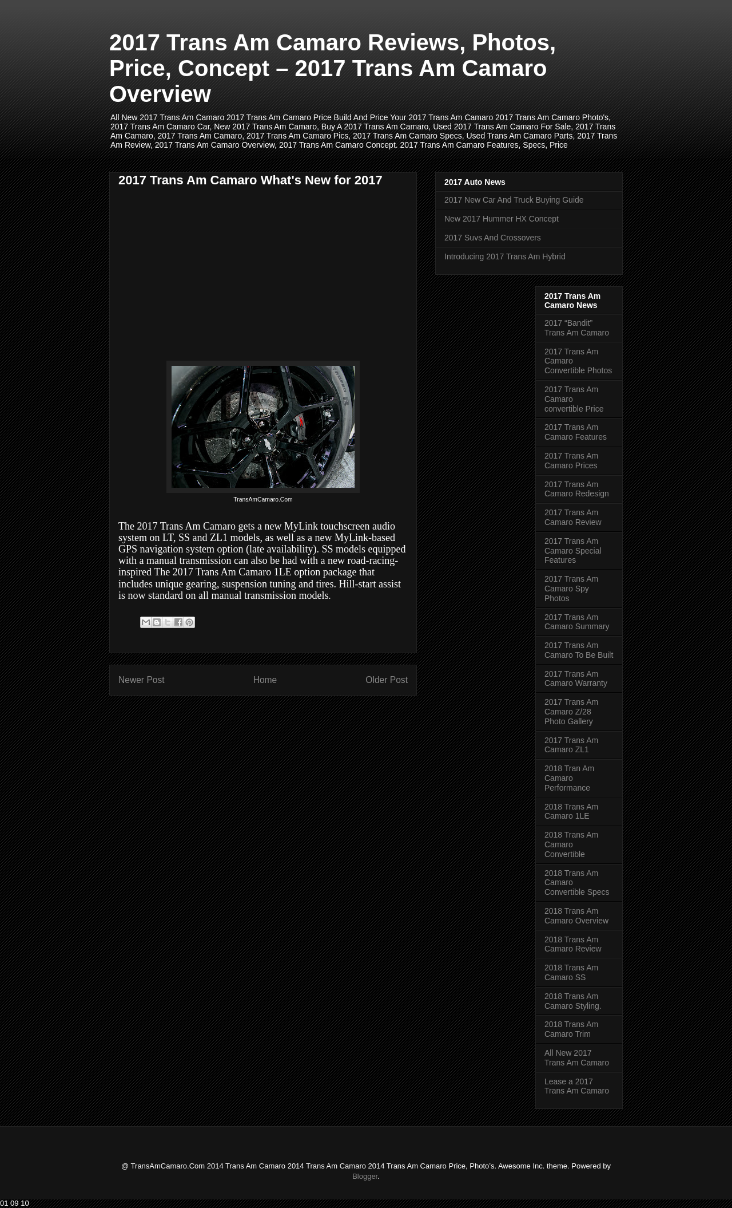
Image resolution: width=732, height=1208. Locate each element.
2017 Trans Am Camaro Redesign (576, 489)
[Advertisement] (214, 275)
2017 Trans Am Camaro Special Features (573, 550)
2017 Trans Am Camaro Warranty (575, 678)
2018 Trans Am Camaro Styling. (573, 1001)
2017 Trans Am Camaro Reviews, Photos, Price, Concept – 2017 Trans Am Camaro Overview (332, 68)
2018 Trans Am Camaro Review (573, 944)
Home (265, 680)
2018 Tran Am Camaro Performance (569, 778)
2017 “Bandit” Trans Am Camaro (576, 327)
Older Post (386, 680)
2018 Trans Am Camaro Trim (571, 1029)
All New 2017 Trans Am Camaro (576, 1057)
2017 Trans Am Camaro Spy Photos (571, 588)
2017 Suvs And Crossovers (492, 237)
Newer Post (141, 680)
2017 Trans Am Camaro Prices (571, 460)
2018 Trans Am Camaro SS (571, 972)
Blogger (364, 1176)
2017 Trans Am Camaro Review (573, 517)
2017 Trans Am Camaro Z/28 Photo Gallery (571, 711)
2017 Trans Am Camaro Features (575, 432)
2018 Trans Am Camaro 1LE (571, 811)
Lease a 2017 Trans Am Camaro (576, 1086)
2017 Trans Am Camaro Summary (577, 622)
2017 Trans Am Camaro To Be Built (578, 650)
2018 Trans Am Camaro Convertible (571, 844)
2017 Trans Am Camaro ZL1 (571, 745)
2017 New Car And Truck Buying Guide (514, 199)
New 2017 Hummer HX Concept (501, 218)
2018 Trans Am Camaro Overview (576, 915)
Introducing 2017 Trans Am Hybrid (505, 256)
